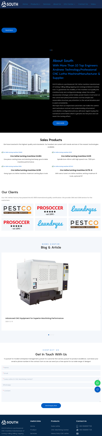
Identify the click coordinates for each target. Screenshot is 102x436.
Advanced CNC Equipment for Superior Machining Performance (34, 326)
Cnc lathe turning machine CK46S (25, 158)
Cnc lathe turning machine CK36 (26, 175)
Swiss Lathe (55, 434)
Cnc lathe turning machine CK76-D (76, 175)
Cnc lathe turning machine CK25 (76, 158)
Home (32, 434)
